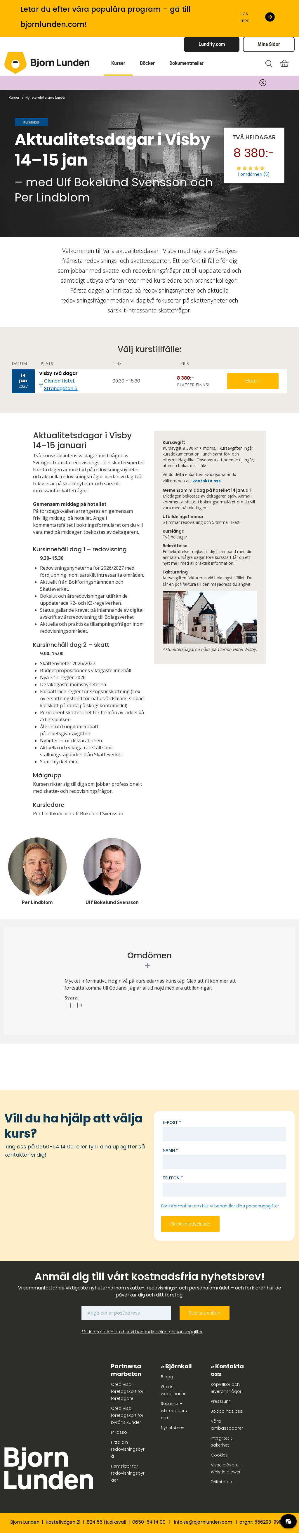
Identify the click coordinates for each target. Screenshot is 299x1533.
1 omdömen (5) (254, 174)
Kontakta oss (227, 1370)
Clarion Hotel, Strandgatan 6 (60, 385)
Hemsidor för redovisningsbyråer (128, 1473)
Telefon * (173, 1178)
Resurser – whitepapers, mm (174, 1411)
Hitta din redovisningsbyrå (128, 1449)
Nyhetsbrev (172, 1428)
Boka (252, 381)
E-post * (172, 1122)
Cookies (219, 1455)
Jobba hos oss (226, 1411)
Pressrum (220, 1401)
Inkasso (119, 1432)
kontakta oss (206, 481)
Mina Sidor (269, 44)
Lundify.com (212, 44)
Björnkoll (178, 1366)
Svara (71, 998)
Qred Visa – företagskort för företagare (127, 1391)
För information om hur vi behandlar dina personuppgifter (220, 1206)
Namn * (170, 1150)
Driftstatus (221, 1482)
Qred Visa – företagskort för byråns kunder (127, 1415)
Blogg (167, 1377)
